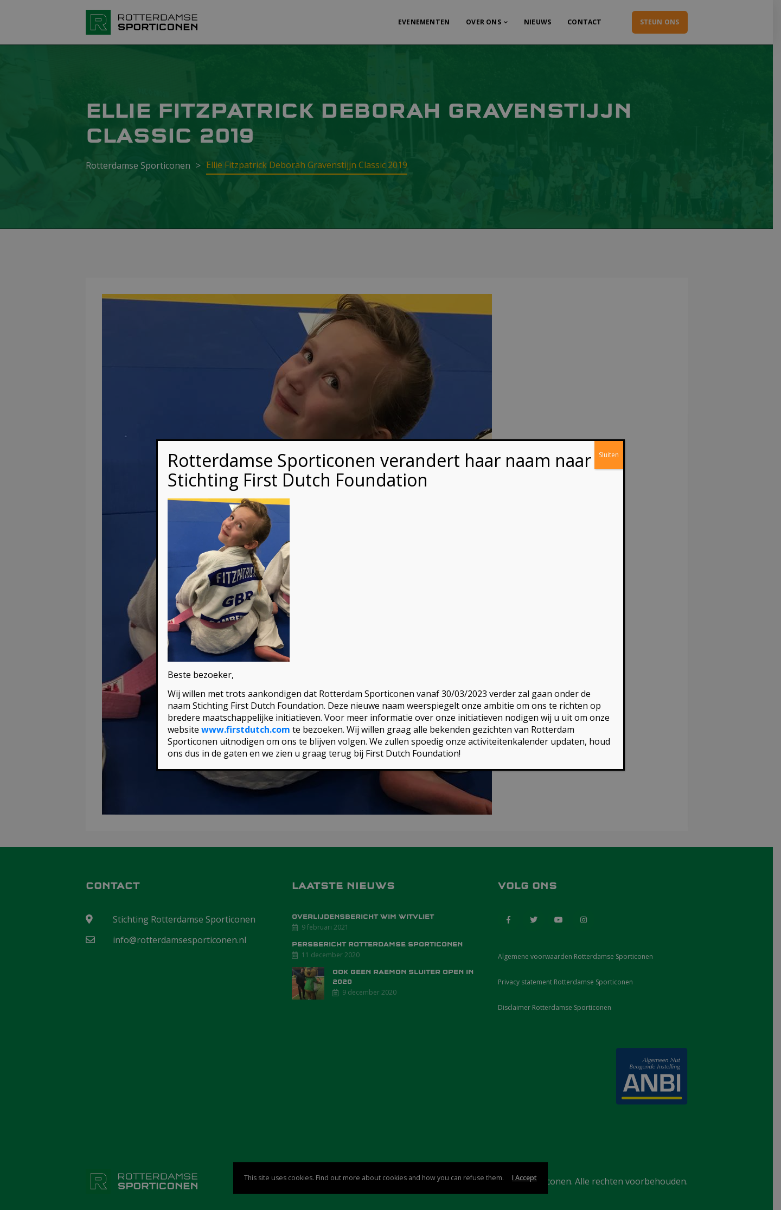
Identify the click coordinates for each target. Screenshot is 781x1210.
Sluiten (609, 455)
